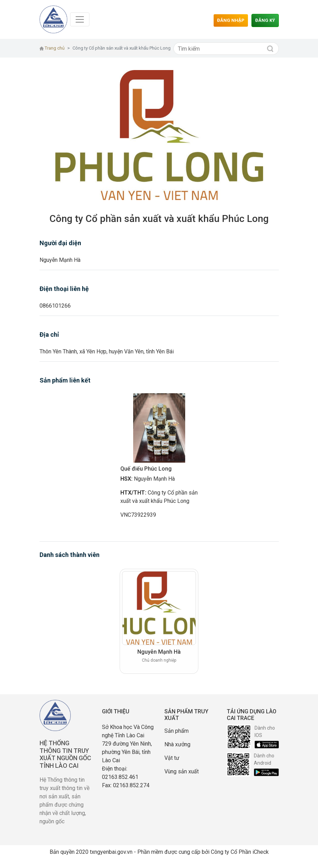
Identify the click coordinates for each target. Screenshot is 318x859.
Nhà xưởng (177, 744)
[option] (159, 459)
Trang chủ (52, 48)
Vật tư (171, 758)
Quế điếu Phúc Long (146, 468)
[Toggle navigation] (79, 19)
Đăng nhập (230, 20)
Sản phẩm (176, 731)
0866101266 (55, 305)
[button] (70, 135)
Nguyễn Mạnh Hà (60, 260)
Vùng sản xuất (181, 771)
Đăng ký (265, 20)
